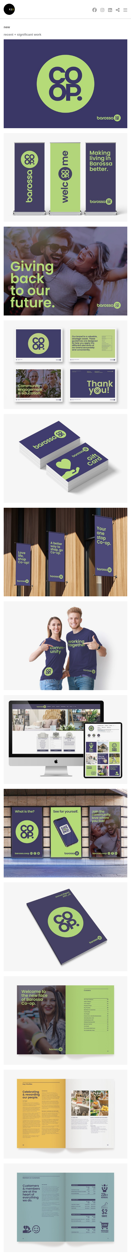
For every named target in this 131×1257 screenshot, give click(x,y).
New (7, 27)
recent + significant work (22, 34)
